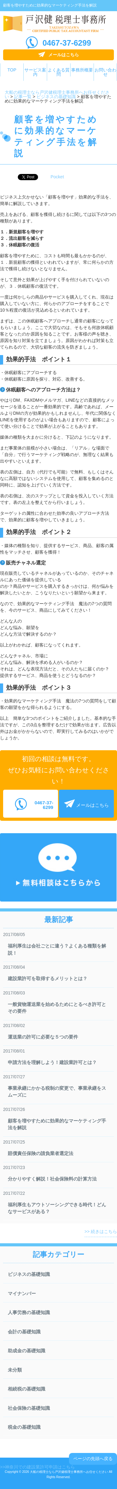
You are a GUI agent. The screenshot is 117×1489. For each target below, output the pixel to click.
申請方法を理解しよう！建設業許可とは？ (52, 1062)
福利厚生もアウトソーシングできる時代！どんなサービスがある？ (57, 1208)
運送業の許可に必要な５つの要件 (43, 1036)
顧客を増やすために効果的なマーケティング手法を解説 (57, 1124)
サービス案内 (35, 72)
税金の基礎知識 (24, 1427)
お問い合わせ (105, 72)
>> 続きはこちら (101, 1231)
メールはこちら (63, 54)
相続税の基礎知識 (26, 1388)
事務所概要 (82, 69)
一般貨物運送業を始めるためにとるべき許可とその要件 (57, 1008)
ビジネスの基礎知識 (29, 1274)
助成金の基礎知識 (26, 1350)
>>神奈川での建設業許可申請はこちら (37, 1466)
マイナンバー (22, 1293)
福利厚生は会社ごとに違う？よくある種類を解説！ (57, 949)
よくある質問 (59, 72)
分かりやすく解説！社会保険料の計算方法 (52, 1178)
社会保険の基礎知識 (29, 1408)
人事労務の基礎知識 (29, 1312)
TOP (12, 69)
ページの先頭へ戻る (93, 1458)
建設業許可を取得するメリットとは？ (47, 978)
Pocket (57, 176)
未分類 (15, 1370)
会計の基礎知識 (24, 1331)
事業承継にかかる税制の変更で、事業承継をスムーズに (57, 1091)
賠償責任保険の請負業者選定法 (40, 1153)
